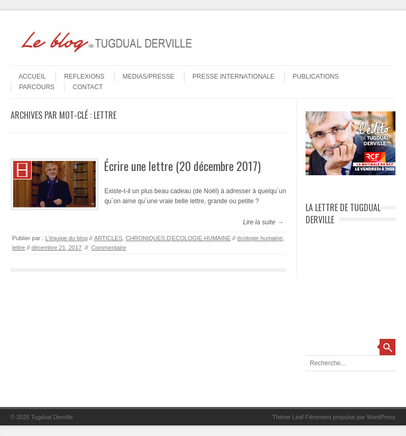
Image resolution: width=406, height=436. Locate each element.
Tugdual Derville (52, 417)
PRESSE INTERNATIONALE (233, 76)
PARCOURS (36, 87)
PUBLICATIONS (316, 76)
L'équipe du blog (66, 238)
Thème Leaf (287, 417)
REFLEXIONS (84, 76)
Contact (87, 87)
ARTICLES (108, 238)
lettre (18, 247)
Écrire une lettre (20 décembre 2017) (182, 165)
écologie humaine (260, 238)
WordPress (381, 417)
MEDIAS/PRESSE (148, 76)
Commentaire (108, 247)
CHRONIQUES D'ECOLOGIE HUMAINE (178, 238)
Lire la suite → (263, 222)
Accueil (32, 76)
